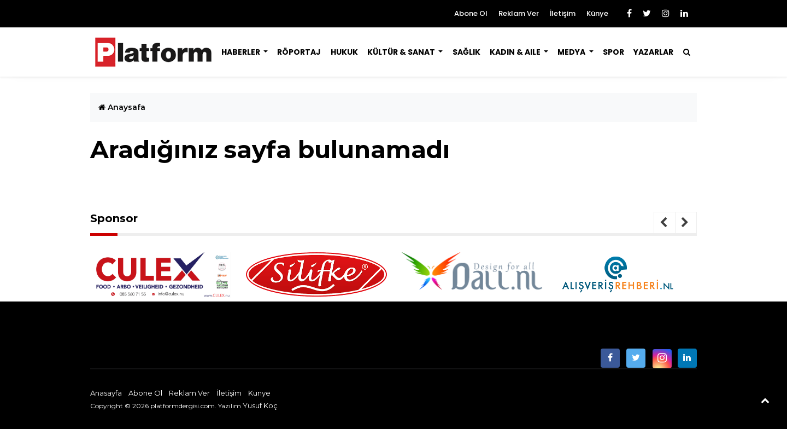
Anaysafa (121, 107)
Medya (572, 52)
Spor (613, 52)
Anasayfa (106, 393)
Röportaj (299, 52)
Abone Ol (471, 13)
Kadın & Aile (516, 52)
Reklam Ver (518, 13)
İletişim (562, 13)
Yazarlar (653, 52)
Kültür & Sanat (402, 52)
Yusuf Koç (260, 405)
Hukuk (344, 52)
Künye (597, 13)
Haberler (241, 52)
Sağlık (466, 52)
